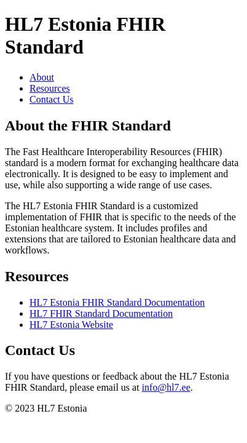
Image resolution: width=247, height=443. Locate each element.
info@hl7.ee (166, 387)
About (41, 77)
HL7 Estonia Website (71, 324)
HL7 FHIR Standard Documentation (101, 313)
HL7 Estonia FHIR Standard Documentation (117, 302)
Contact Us (51, 99)
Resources (49, 88)
